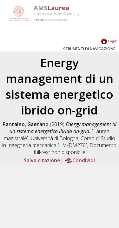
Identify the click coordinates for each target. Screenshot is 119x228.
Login (109, 41)
